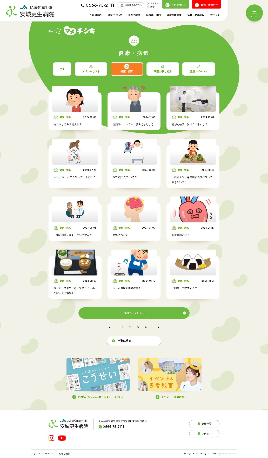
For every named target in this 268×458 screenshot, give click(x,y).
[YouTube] (62, 438)
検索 (151, 6)
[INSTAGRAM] (51, 438)
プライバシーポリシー (42, 454)
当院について (115, 15)
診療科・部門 (153, 15)
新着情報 (153, 3)
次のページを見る (155, 313)
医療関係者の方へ (131, 5)
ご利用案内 (96, 15)
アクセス (215, 15)
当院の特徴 (134, 15)
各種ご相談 (64, 454)
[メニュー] (254, 12)
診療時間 (204, 423)
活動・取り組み (195, 15)
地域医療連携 (174, 15)
